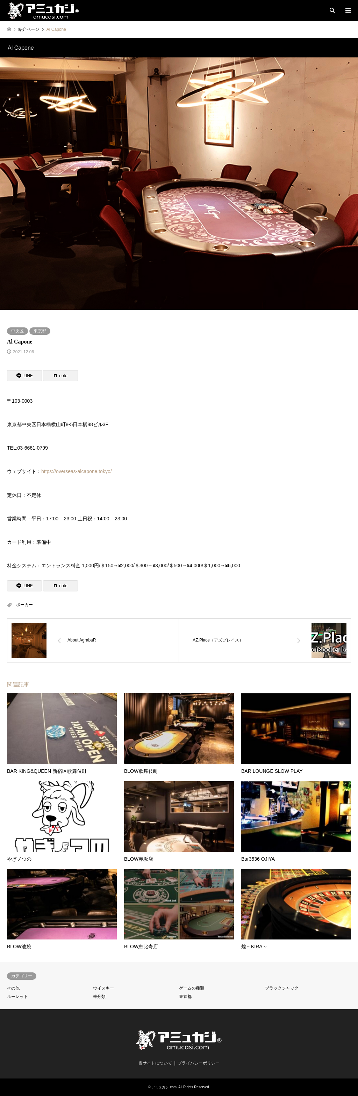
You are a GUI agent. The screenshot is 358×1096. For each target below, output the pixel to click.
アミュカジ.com (164, 1087)
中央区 (17, 330)
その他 (13, 988)
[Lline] (24, 375)
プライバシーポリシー (199, 1063)
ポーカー (24, 604)
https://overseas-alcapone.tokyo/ (76, 471)
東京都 (40, 330)
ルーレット (17, 996)
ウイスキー (103, 988)
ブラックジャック (282, 988)
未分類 (99, 996)
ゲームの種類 (191, 988)
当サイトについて (155, 1063)
